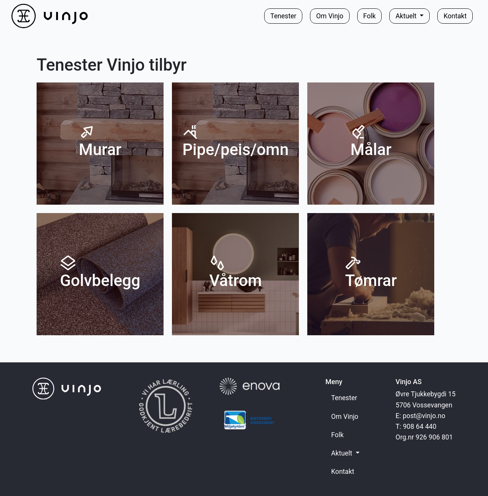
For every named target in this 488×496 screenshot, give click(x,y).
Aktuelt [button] (406, 16)
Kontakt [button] (455, 16)
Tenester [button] (283, 16)
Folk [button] (369, 16)
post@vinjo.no (424, 416)
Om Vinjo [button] (329, 16)
